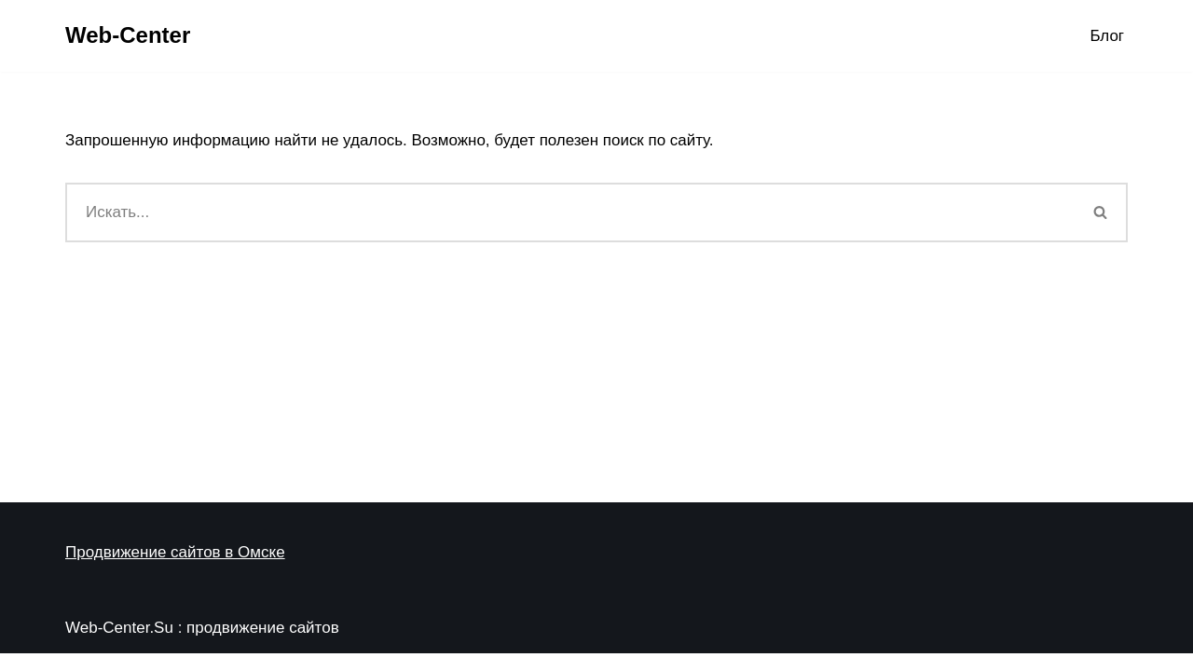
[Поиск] (570, 212)
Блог (1107, 36)
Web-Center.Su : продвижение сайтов (202, 645)
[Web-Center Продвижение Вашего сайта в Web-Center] (127, 36)
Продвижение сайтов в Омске (175, 570)
